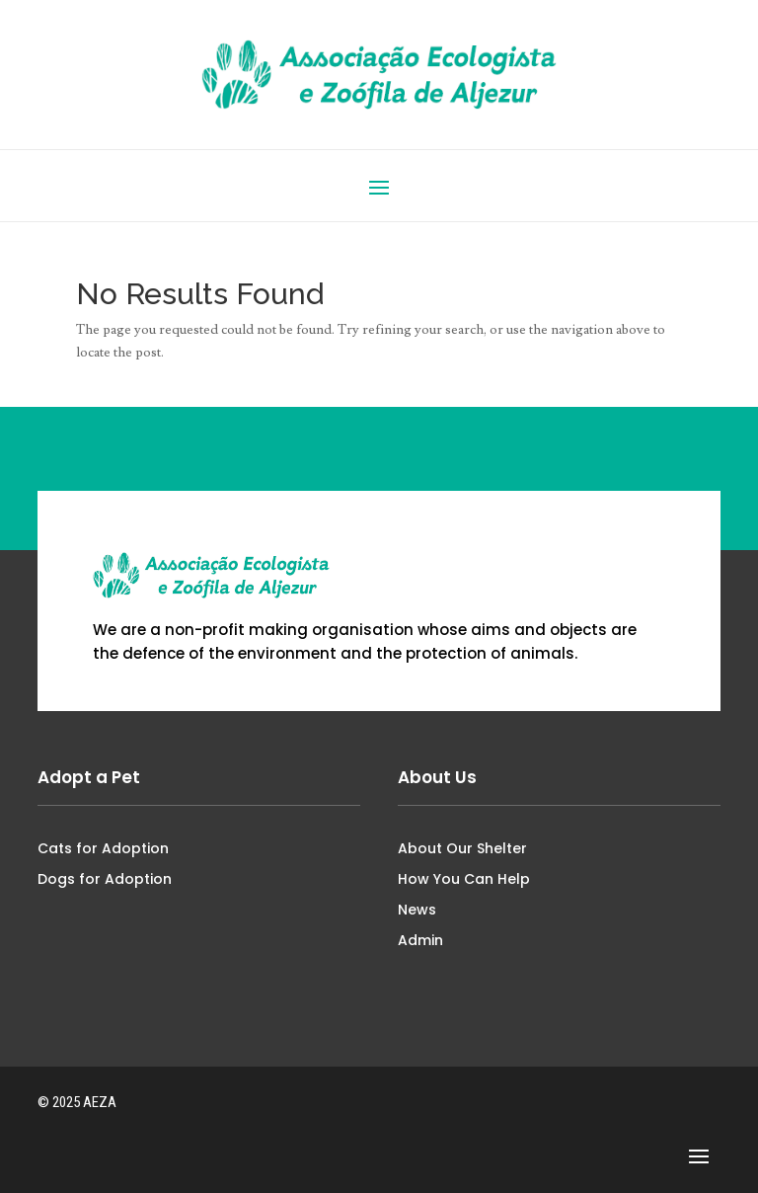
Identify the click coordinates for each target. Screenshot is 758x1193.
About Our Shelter (462, 848)
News (417, 909)
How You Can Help (464, 879)
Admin (420, 940)
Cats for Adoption (103, 848)
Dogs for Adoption (105, 879)
